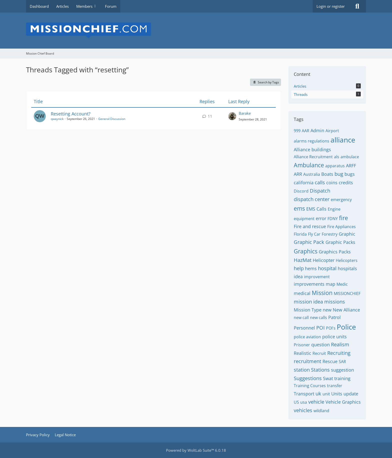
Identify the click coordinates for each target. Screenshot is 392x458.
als (336, 157)
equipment (304, 218)
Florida (300, 234)
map (330, 284)
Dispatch (320, 190)
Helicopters (347, 260)
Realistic (302, 353)
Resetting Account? (70, 114)
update (351, 394)
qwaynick (57, 119)
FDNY (333, 218)
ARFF (351, 166)
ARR (298, 174)
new (327, 310)
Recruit (319, 353)
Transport (304, 394)
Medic (342, 284)
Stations (320, 369)
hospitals (347, 268)
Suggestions (308, 378)
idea (298, 276)
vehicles (303, 410)
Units (336, 394)
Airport (332, 130)
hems (311, 268)
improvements (309, 284)
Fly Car (314, 234)
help (299, 268)
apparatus (335, 166)
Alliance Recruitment (313, 157)
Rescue (330, 361)
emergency (341, 199)
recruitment (307, 361)
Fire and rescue (310, 226)
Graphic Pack (309, 242)
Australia (311, 174)
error (321, 218)
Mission (322, 293)
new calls (318, 317)
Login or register (330, 6)
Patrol (334, 317)
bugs (349, 174)
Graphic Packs (340, 242)
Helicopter (323, 260)
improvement (317, 276)
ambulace (349, 157)
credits (346, 183)
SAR (342, 361)
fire (343, 218)
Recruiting (338, 353)
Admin (317, 130)
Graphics (306, 251)
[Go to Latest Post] (232, 116)
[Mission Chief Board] (196, 30)
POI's (331, 328)
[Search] (357, 6)
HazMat (303, 260)
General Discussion (111, 119)
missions (334, 301)
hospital (327, 268)
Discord (301, 191)
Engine (334, 209)
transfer (334, 385)
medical (302, 293)
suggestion (342, 370)
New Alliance (346, 310)
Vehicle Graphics (343, 402)
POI (320, 327)
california (304, 183)
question (320, 345)
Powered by (196, 450)
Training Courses (310, 385)
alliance (342, 139)
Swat (328, 378)
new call (301, 317)
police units (334, 337)
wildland (321, 410)
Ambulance (309, 165)
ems (299, 208)
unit (326, 394)
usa (303, 402)
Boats (327, 174)
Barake (245, 113)
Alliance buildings (312, 149)
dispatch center (312, 199)
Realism (340, 344)
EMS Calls (316, 209)
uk (318, 393)
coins (332, 183)
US (296, 402)
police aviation (307, 337)
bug (338, 174)
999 (297, 130)
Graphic (347, 234)
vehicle (316, 401)
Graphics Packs (335, 252)
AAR (305, 130)
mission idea (308, 301)
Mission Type (308, 310)
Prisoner (302, 345)
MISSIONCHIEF (347, 293)
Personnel (304, 328)
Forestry (330, 234)
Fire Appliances (341, 226)
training (342, 378)
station (302, 369)
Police (346, 327)
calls (320, 182)
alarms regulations (311, 141)
